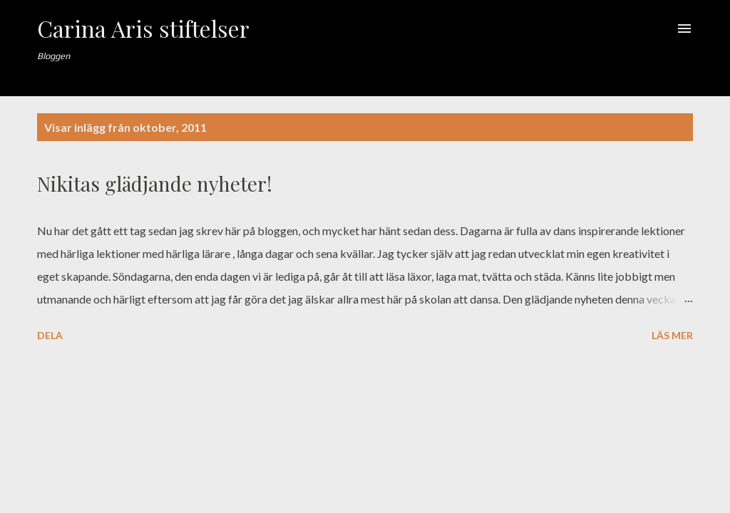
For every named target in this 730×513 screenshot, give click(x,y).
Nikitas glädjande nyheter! (154, 183)
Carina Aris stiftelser (143, 28)
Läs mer (672, 335)
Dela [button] (50, 335)
